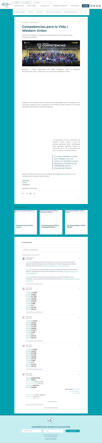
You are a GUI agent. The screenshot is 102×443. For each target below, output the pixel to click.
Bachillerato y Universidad (53, 12)
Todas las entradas (19, 12)
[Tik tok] (100, 6)
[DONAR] (85, 5)
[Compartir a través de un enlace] (34, 193)
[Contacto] (27, 2)
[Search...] (41, 2)
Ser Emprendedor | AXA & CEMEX (76, 226)
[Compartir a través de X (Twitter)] (26, 193)
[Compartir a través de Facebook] (23, 193)
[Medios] (17, 2)
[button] (19, 6)
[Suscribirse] (72, 430)
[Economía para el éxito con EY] (25, 216)
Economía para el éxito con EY (24, 226)
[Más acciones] (79, 22)
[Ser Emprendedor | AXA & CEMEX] (76, 216)
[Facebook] (94, 6)
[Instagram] (91, 6)
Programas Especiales (70, 12)
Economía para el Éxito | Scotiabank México (50, 226)
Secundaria (39, 12)
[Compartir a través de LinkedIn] (30, 193)
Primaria (30, 12)
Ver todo (85, 207)
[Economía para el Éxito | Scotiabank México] (51, 216)
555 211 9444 (54, 436)
